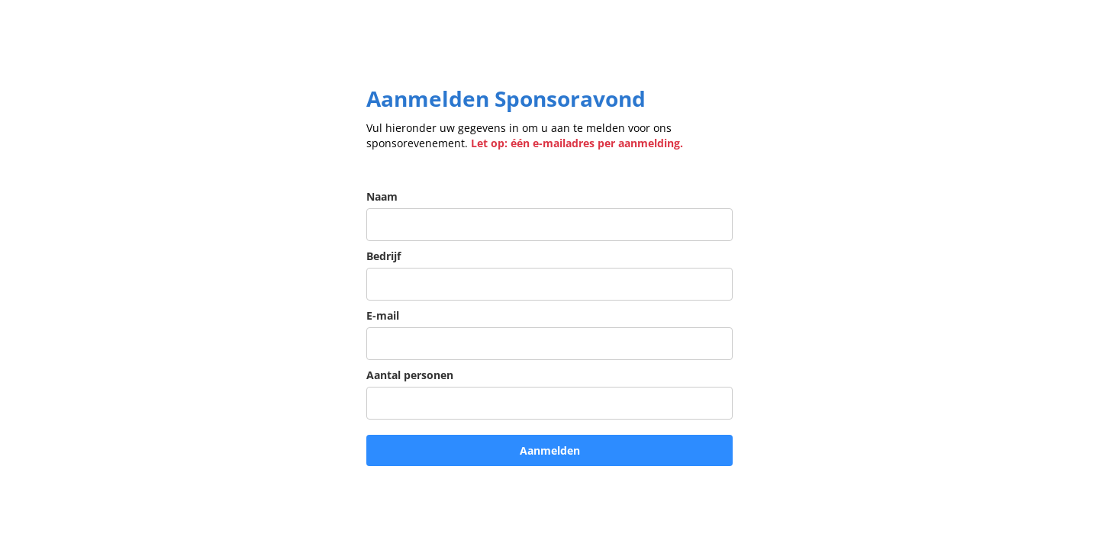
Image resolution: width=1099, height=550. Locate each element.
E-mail (382, 315)
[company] (549, 284)
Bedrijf (383, 256)
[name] (549, 224)
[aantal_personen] (549, 403)
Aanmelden (550, 450)
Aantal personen (409, 375)
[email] (549, 343)
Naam (382, 196)
